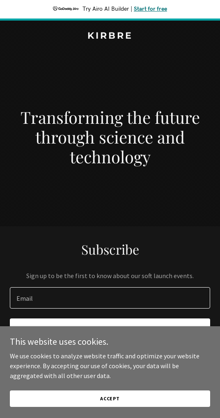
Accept (110, 398)
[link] (110, 36)
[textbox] (110, 298)
